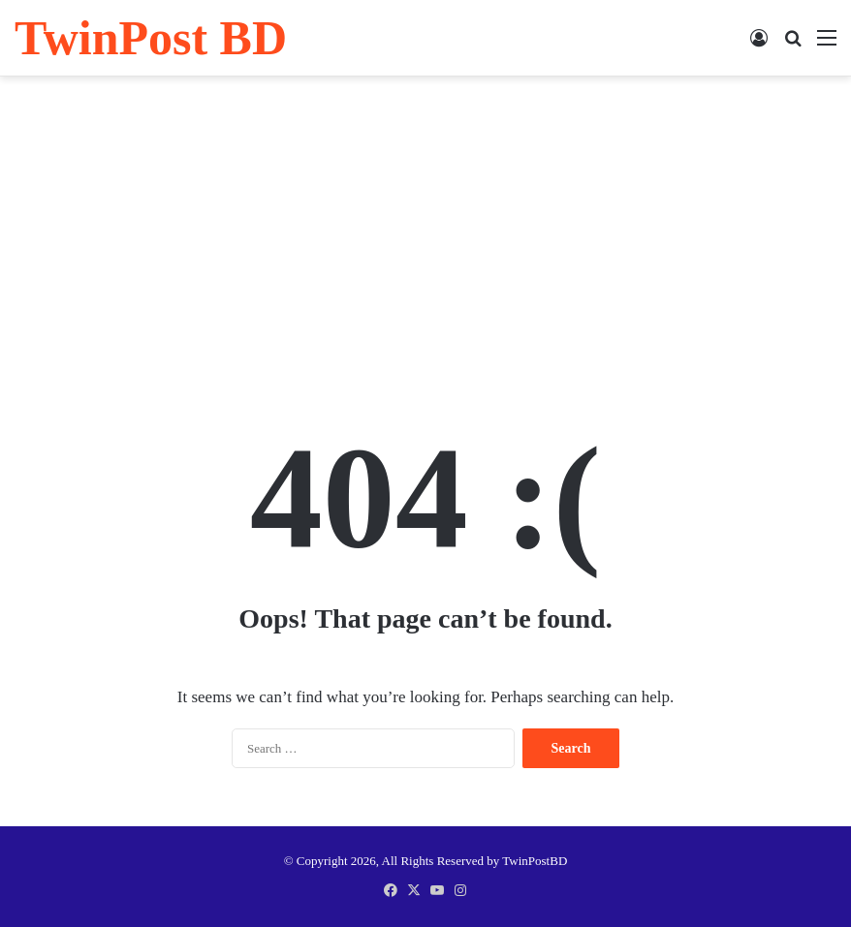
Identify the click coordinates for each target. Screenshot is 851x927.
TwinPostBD (534, 860)
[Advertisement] (425, 231)
